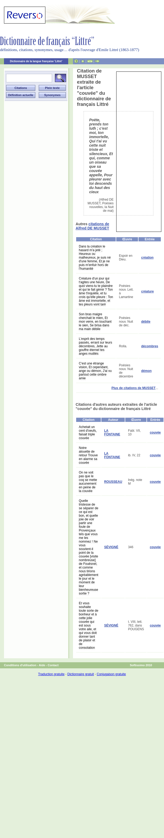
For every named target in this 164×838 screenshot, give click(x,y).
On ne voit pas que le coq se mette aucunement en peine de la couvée (88, 482)
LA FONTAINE (112, 432)
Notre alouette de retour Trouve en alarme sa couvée (88, 455)
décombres (149, 346)
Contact (53, 665)
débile (145, 321)
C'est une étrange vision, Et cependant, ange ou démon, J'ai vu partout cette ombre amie (95, 371)
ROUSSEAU (113, 482)
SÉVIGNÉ (111, 547)
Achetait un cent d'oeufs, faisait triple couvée (88, 432)
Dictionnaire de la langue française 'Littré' (36, 61)
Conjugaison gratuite (111, 674)
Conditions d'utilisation (20, 665)
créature (147, 291)
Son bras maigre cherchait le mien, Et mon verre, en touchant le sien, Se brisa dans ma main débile (95, 321)
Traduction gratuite (51, 674)
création (147, 257)
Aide (42, 665)
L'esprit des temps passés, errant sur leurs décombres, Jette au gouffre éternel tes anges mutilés (95, 346)
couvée (155, 432)
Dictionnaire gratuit (80, 674)
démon (146, 371)
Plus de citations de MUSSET (133, 388)
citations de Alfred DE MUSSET (92, 226)
